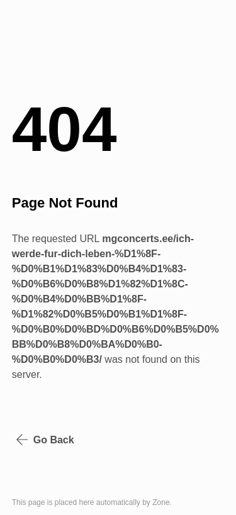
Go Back (45, 439)
